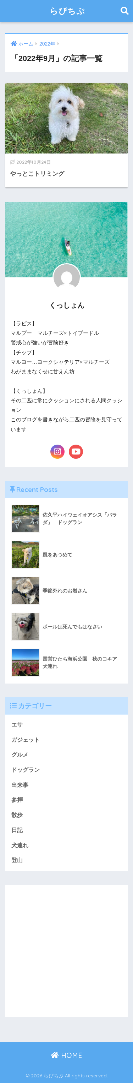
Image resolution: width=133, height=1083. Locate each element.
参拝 (17, 800)
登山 (17, 860)
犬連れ (19, 845)
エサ (17, 725)
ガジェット (25, 740)
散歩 (17, 815)
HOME (66, 1055)
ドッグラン (25, 770)
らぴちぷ (67, 11)
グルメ (19, 755)
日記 (17, 830)
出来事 (19, 785)
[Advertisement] (66, 951)
